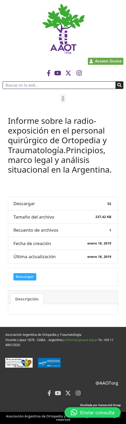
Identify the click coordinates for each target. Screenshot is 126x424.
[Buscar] (119, 85)
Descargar (25, 276)
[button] (63, 98)
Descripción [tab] (27, 298)
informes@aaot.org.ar (81, 340)
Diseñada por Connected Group (100, 405)
